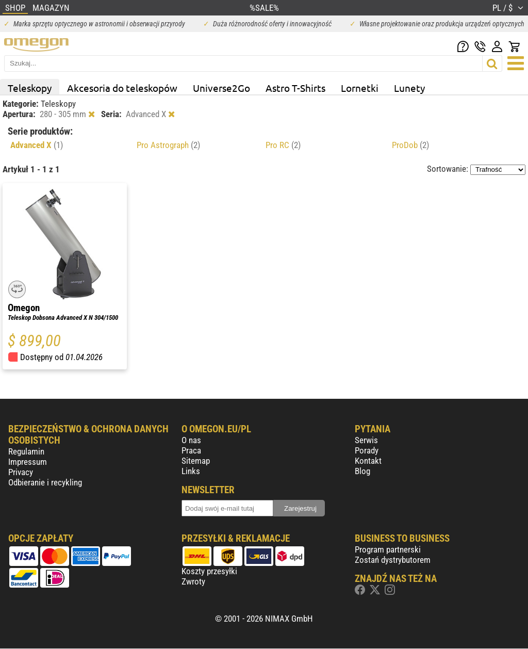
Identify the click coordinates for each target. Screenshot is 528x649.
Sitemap (196, 461)
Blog (362, 471)
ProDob (410, 145)
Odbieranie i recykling (45, 482)
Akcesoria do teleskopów (122, 88)
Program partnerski (388, 549)
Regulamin (26, 451)
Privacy (20, 472)
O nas (191, 440)
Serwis (366, 440)
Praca (191, 450)
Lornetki (359, 88)
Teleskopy (30, 88)
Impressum (27, 462)
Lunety (409, 88)
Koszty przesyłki (209, 571)
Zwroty (193, 581)
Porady (366, 450)
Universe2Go (221, 88)
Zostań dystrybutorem (393, 560)
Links (191, 471)
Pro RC (283, 145)
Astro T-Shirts (295, 88)
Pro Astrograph (168, 145)
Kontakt (368, 461)
